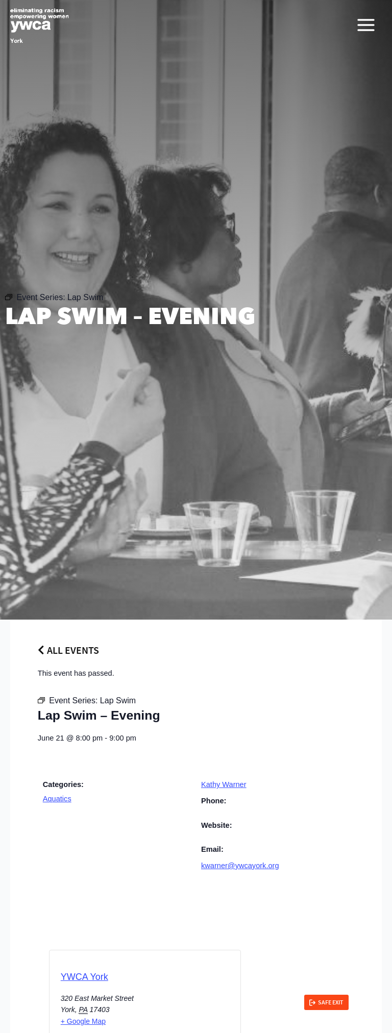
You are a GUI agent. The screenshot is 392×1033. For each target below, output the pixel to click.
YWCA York (84, 977)
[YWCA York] (40, 26)
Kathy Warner (224, 784)
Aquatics (57, 799)
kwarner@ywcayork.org (240, 866)
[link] (326, 1002)
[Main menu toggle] (366, 26)
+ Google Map (83, 1021)
